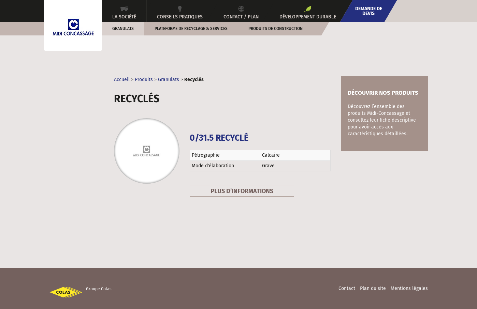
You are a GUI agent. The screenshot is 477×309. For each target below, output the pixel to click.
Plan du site (373, 288)
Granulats (123, 28)
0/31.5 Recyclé (219, 138)
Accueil (122, 79)
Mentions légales (409, 288)
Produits (144, 79)
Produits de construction (275, 28)
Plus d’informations (242, 191)
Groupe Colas (99, 289)
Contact (346, 288)
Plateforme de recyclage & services (191, 28)
